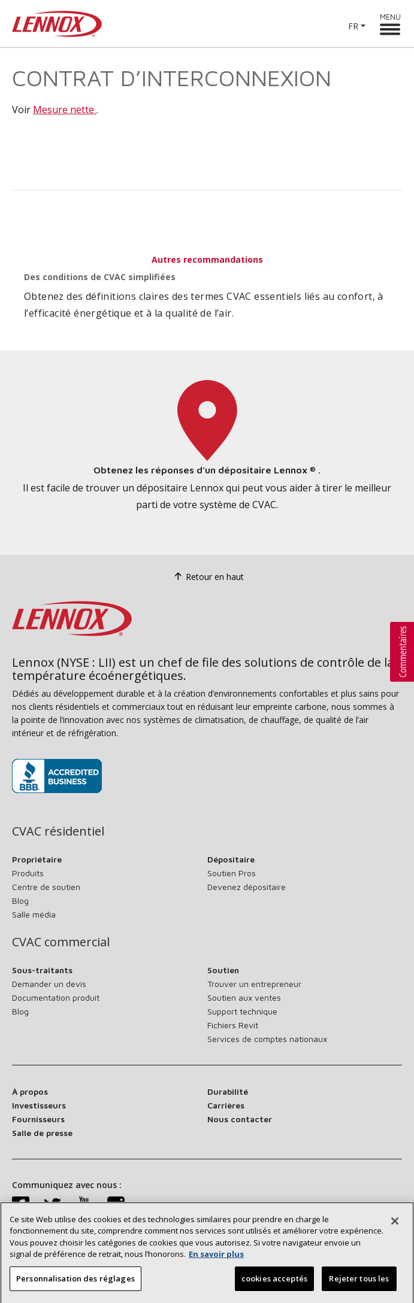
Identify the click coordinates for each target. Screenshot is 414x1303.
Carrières (225, 1105)
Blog (20, 900)
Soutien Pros (231, 873)
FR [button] (353, 26)
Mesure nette (64, 109)
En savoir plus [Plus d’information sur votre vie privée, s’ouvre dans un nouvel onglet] (216, 1262)
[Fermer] (395, 1229)
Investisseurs (39, 1105)
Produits (28, 873)
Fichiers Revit (232, 1025)
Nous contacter (239, 1119)
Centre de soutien (46, 887)
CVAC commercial (61, 942)
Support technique (242, 1011)
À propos (30, 1091)
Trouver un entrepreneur (254, 984)
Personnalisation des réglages (75, 1286)
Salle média (34, 914)
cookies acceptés (274, 1286)
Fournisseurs (38, 1119)
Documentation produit (55, 997)
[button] (402, 652)
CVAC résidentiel (58, 831)
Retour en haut (207, 576)
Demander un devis (49, 984)
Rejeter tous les (359, 1286)
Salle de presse (42, 1133)
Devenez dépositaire (246, 887)
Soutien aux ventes (244, 997)
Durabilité (227, 1091)
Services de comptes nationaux (267, 1039)
